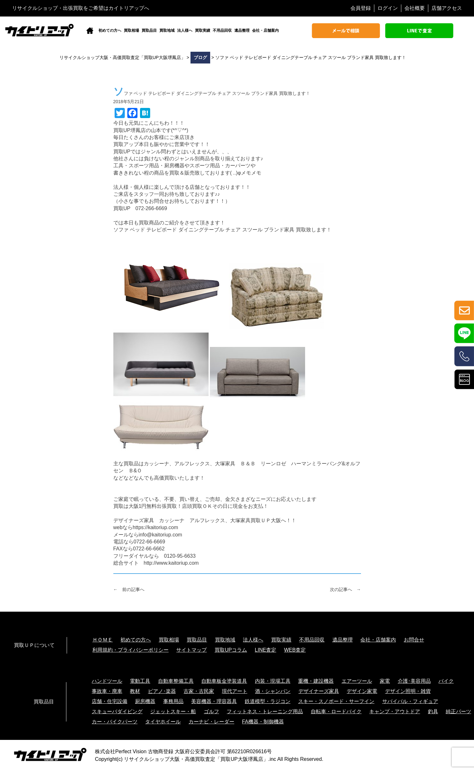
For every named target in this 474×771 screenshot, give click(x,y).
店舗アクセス (446, 8)
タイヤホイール (163, 721)
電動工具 (140, 681)
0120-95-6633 (180, 556)
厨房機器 (145, 701)
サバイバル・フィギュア (410, 701)
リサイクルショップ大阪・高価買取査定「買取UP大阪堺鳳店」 (196, 759)
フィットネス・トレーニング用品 (265, 711)
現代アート (234, 691)
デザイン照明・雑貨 (408, 691)
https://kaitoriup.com (155, 527)
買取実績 (202, 30)
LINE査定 (266, 650)
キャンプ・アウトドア (394, 711)
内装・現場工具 (272, 681)
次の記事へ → (345, 589)
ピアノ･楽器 (162, 691)
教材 (135, 691)
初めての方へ (109, 30)
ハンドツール (107, 681)
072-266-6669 (151, 208)
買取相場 (131, 30)
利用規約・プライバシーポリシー (130, 650)
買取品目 (149, 30)
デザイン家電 (362, 691)
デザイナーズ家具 (318, 691)
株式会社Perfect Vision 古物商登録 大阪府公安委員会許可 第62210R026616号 (183, 751)
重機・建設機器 (316, 681)
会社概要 (414, 8)
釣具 (433, 711)
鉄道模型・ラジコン (267, 701)
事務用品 (173, 701)
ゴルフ (211, 711)
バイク (446, 681)
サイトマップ (191, 650)
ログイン (387, 8)
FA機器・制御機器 (263, 721)
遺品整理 (242, 30)
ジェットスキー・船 (173, 711)
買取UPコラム (231, 650)
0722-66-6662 (149, 548)
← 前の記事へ (128, 589)
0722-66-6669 (149, 541)
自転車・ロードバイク (336, 711)
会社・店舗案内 (265, 30)
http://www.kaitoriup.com (171, 563)
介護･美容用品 (414, 681)
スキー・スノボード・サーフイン (336, 701)
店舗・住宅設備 (109, 701)
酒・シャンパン (272, 691)
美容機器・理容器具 (214, 701)
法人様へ (184, 30)
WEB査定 (295, 650)
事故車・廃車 (107, 691)
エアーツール (357, 681)
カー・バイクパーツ (114, 721)
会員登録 (360, 8)
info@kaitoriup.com (160, 534)
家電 (385, 681)
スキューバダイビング (117, 711)
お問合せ (414, 639)
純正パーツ (458, 711)
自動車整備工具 (176, 681)
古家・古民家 (199, 691)
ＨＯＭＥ (102, 639)
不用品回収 (222, 30)
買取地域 (167, 30)
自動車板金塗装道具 (224, 681)
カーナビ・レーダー (211, 721)
